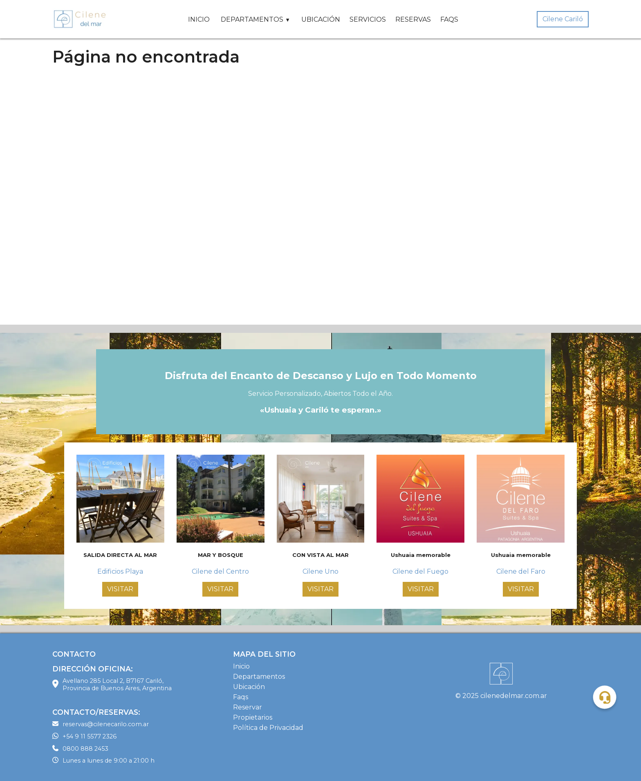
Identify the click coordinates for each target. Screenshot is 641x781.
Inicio (241, 666)
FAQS (449, 19)
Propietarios (252, 717)
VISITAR (120, 589)
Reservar (247, 707)
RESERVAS (413, 19)
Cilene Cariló (562, 19)
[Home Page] (81, 19)
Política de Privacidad (268, 728)
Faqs (240, 697)
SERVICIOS (368, 19)
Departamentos (259, 676)
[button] (605, 697)
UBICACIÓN (320, 19)
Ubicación (249, 687)
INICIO (199, 19)
